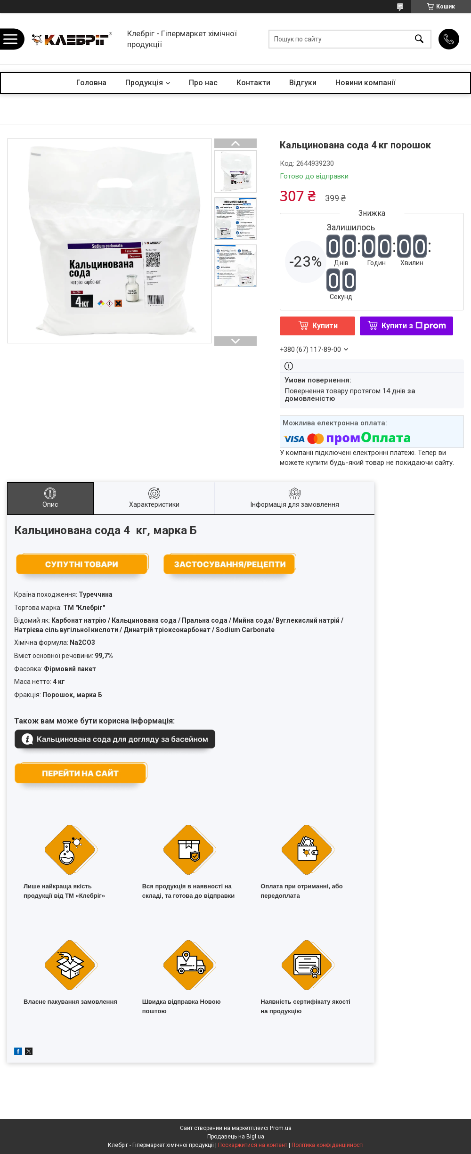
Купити (325, 325)
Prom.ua (281, 1128)
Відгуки (303, 82)
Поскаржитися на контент (252, 1145)
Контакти (253, 82)
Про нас (203, 82)
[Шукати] (419, 39)
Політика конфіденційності (328, 1145)
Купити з (414, 325)
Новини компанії (365, 82)
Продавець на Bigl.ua (235, 1136)
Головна (91, 82)
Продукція (144, 82)
